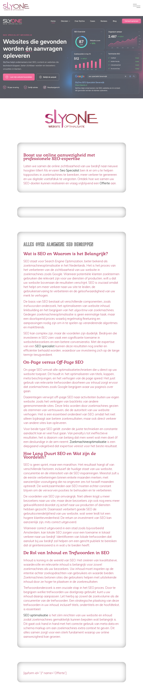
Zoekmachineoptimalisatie (88, 442)
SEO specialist (45, 346)
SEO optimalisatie (35, 615)
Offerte (105, 183)
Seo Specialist (69, 170)
